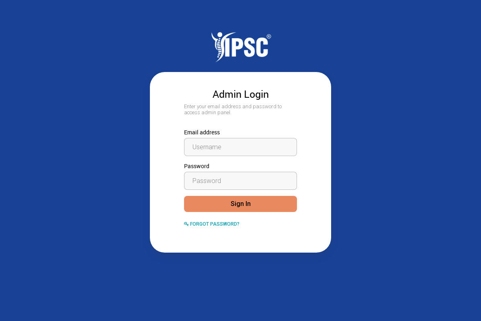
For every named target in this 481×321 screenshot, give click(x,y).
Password (196, 166)
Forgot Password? (211, 224)
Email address (202, 132)
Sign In (241, 204)
